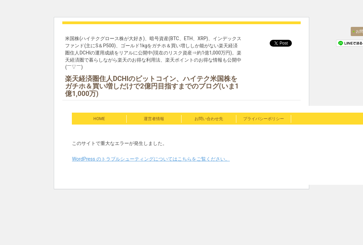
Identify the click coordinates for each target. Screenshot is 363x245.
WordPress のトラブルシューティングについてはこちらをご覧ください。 (151, 159)
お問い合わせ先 (208, 118)
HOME (99, 118)
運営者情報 (154, 118)
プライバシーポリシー (263, 118)
